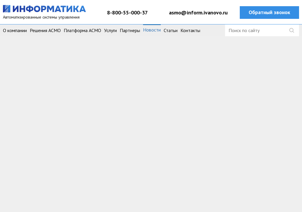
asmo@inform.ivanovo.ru (198, 12)
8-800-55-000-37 (127, 12)
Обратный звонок (269, 12)
